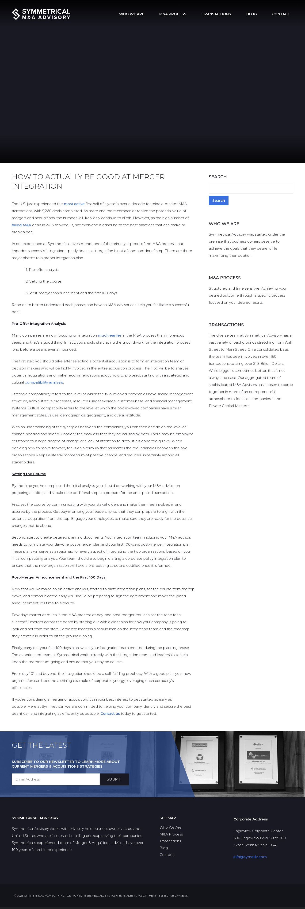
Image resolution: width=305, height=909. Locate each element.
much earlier (110, 337)
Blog (260, 14)
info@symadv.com (250, 858)
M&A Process (193, 14)
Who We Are (158, 14)
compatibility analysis (44, 384)
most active (74, 205)
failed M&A (21, 226)
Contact (284, 14)
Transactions (231, 14)
